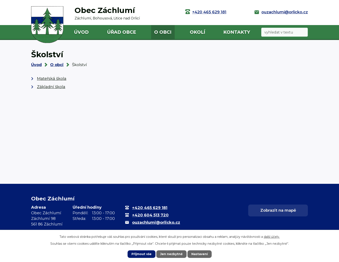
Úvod (81, 32)
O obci (162, 32)
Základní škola (51, 86)
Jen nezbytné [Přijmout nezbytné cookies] (171, 254)
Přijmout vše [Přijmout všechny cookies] (141, 254)
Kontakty (236, 32)
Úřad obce (121, 32)
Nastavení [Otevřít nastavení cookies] (200, 254)
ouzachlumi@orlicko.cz (284, 12)
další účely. (272, 237)
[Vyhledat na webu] (284, 32)
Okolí (197, 32)
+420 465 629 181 (209, 12)
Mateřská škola (51, 78)
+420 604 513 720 (150, 215)
